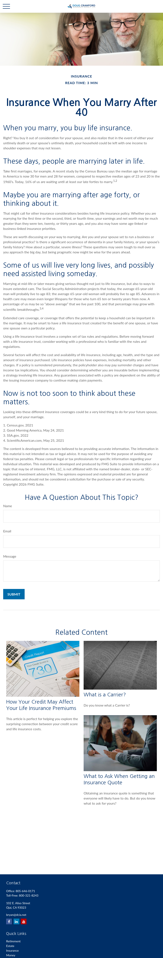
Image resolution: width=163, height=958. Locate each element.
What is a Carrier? (105, 694)
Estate (10, 946)
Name (7, 506)
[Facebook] (9, 921)
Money (10, 955)
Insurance (12, 950)
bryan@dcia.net (16, 914)
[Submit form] (14, 594)
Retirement (13, 941)
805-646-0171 (25, 891)
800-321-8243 (28, 895)
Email (7, 531)
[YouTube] (24, 921)
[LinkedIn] (16, 921)
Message (9, 556)
